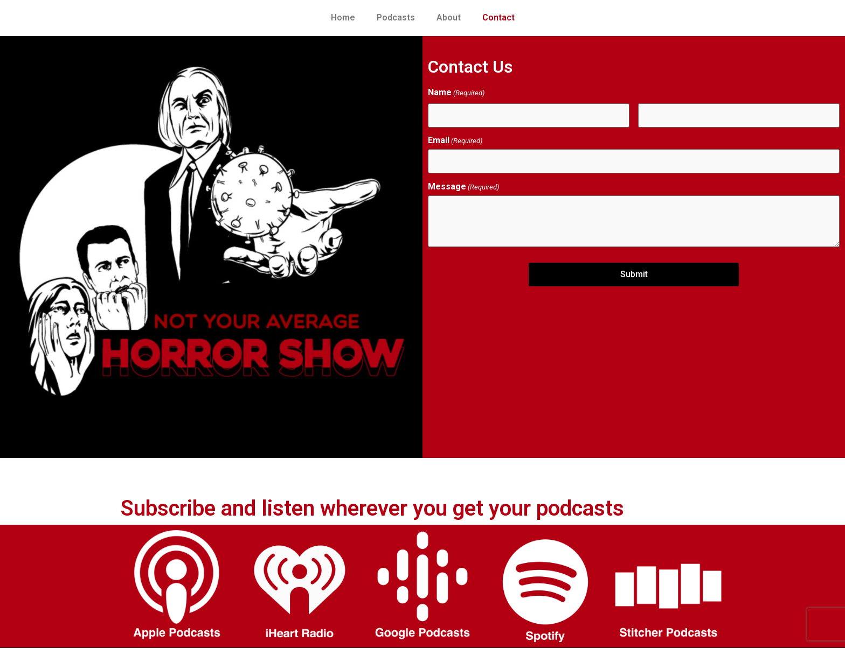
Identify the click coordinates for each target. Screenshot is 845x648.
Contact (498, 17)
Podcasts (396, 17)
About (449, 17)
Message (463, 186)
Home (343, 17)
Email (455, 140)
